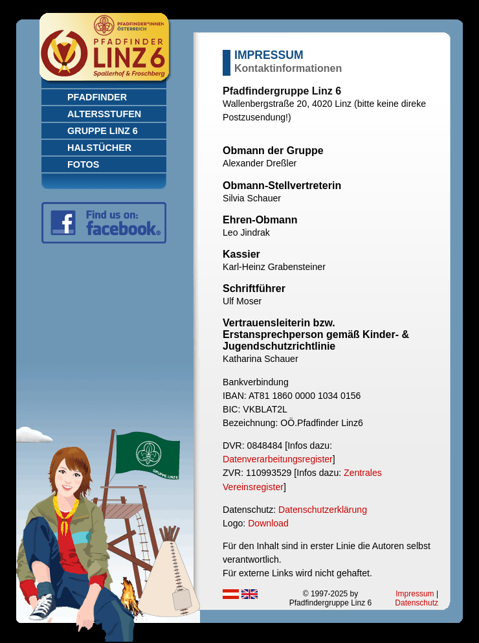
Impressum (414, 593)
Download (268, 523)
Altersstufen (104, 114)
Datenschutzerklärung (322, 509)
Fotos (83, 164)
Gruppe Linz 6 (102, 131)
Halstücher (99, 147)
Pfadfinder (97, 97)
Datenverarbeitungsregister (278, 459)
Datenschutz (416, 602)
